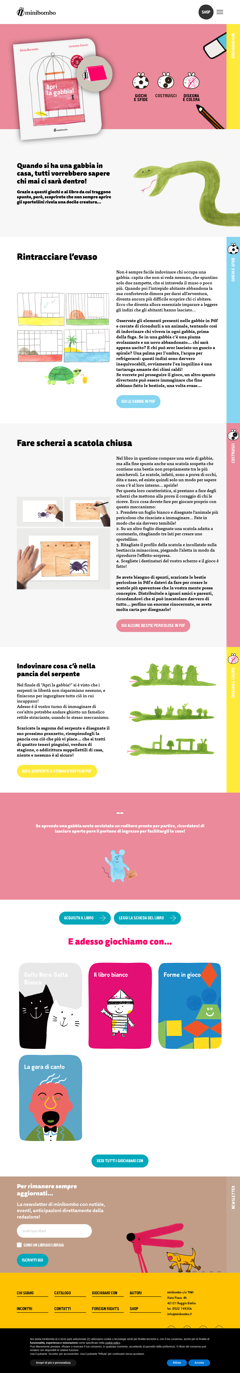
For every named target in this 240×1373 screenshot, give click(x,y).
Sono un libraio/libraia (40, 1245)
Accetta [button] (199, 1362)
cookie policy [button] (112, 1342)
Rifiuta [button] (177, 1362)
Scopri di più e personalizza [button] (53, 1362)
